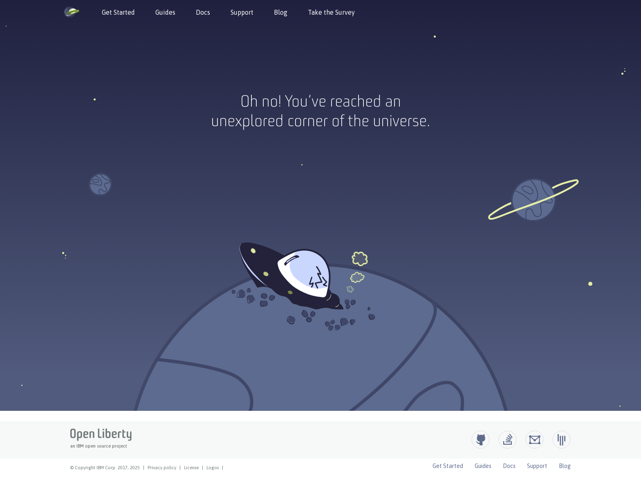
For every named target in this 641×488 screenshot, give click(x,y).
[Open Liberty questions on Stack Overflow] (507, 439)
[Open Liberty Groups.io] (534, 439)
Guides (165, 12)
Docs (203, 12)
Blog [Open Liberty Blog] (565, 466)
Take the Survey (331, 12)
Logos (212, 467)
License (191, 467)
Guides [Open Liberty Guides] (483, 466)
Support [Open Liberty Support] (537, 466)
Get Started (118, 12)
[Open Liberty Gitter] (561, 439)
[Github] (480, 439)
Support (242, 12)
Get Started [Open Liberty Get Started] (448, 466)
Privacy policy (162, 467)
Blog (280, 12)
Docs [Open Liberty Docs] (509, 466)
